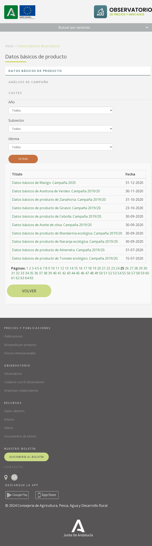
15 (76, 268)
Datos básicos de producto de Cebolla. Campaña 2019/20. (57, 216)
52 (110, 273)
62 (18, 278)
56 (129, 273)
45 (78, 273)
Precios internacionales (20, 353)
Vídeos (8, 428)
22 (108, 268)
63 (22, 278)
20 (99, 268)
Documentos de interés (20, 436)
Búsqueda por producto (20, 345)
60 (147, 273)
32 (18, 273)
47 (87, 273)
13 (67, 268)
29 (141, 268)
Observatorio (13, 374)
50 (101, 273)
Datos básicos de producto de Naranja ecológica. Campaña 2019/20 (65, 241)
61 (13, 278)
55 (124, 273)
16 (80, 268)
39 (50, 273)
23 (113, 268)
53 (115, 273)
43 (68, 273)
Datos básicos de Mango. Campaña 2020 (44, 182)
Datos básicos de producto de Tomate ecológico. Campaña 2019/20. (65, 258)
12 (62, 268)
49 (96, 273)
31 (13, 273)
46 (82, 273)
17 (85, 268)
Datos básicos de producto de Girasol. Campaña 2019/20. (56, 208)
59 (142, 273)
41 (59, 273)
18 (90, 268)
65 (31, 278)
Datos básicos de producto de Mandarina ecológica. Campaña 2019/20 (67, 233)
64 (27, 278)
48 (92, 273)
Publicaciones (13, 336)
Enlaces (9, 419)
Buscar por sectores (74, 27)
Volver (29, 290)
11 (57, 268)
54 (119, 273)
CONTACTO (13, 467)
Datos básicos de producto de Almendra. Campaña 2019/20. (58, 250)
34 (27, 273)
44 (73, 273)
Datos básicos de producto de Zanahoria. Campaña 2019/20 (59, 199)
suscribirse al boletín (26, 457)
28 (136, 268)
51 (105, 273)
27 (131, 268)
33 (22, 273)
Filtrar (23, 159)
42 (64, 273)
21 (104, 268)
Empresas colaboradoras (21, 390)
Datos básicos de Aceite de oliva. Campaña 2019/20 (52, 224)
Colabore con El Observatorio (24, 382)
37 (41, 273)
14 (71, 268)
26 (127, 268)
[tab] (78, 71)
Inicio (9, 46)
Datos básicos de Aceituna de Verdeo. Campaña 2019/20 (56, 191)
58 (138, 273)
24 (117, 268)
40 (55, 273)
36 (36, 273)
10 (53, 268)
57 (133, 273)
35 (31, 273)
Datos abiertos (14, 411)
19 (94, 268)
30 (145, 268)
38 (45, 273)
